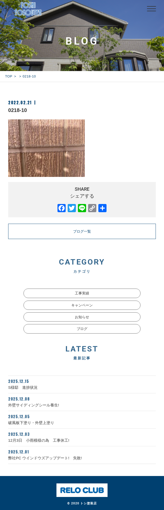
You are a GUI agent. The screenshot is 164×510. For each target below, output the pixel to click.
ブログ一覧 (82, 231)
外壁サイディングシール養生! (82, 406)
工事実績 (82, 298)
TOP (8, 76)
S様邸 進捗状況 (82, 388)
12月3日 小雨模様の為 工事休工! (82, 441)
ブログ (82, 334)
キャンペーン (82, 310)
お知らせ (82, 322)
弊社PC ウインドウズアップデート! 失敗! (82, 459)
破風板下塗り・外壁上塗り (82, 424)
